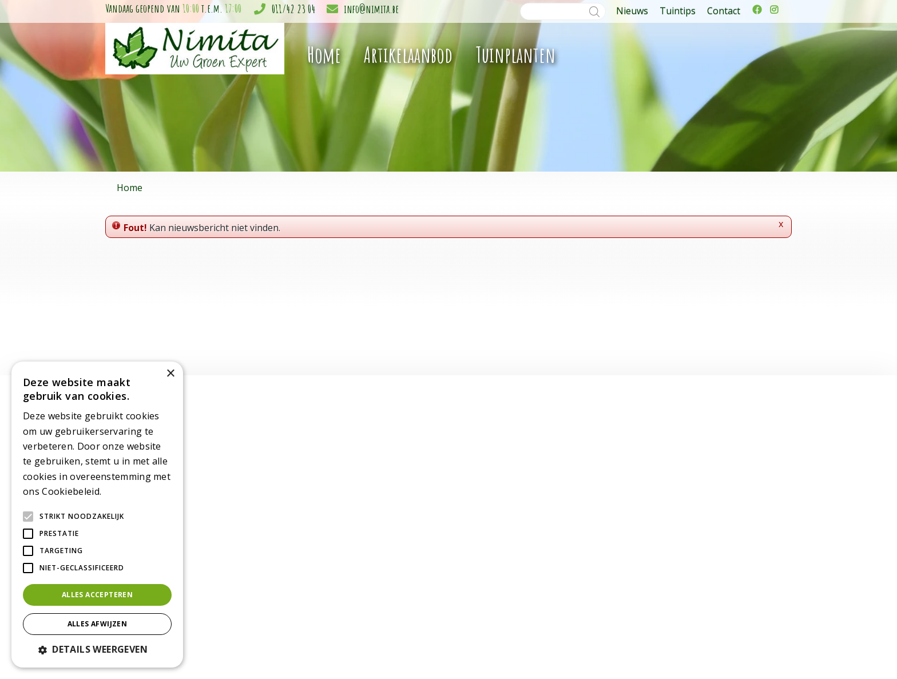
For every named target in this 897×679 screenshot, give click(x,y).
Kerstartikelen (388, 555)
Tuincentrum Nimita (617, 484)
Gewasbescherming (399, 579)
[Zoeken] (563, 11)
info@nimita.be (371, 9)
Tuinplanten (384, 495)
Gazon (375, 567)
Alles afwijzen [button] (98, 624)
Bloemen (379, 507)
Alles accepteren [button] (97, 594)
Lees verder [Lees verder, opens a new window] (124, 492)
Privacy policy (758, 651)
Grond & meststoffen (402, 591)
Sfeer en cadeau (393, 543)
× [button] (170, 374)
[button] (97, 649)
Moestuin (380, 603)
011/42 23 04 (293, 9)
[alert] (97, 515)
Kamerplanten (389, 483)
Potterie (377, 531)
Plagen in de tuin (393, 615)
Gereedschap (387, 519)
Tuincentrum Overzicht (691, 651)
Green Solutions (619, 651)
